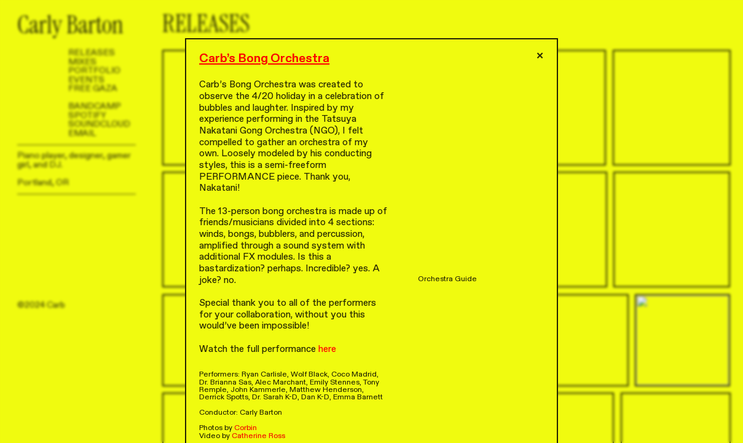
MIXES (82, 62)
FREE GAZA (92, 88)
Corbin (245, 428)
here (327, 349)
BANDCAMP (94, 106)
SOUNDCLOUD (99, 124)
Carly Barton (70, 25)
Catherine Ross (258, 436)
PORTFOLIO (94, 70)
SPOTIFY (87, 115)
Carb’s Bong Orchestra (264, 58)
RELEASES (91, 52)
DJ (54, 164)
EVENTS (86, 80)
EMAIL (82, 133)
